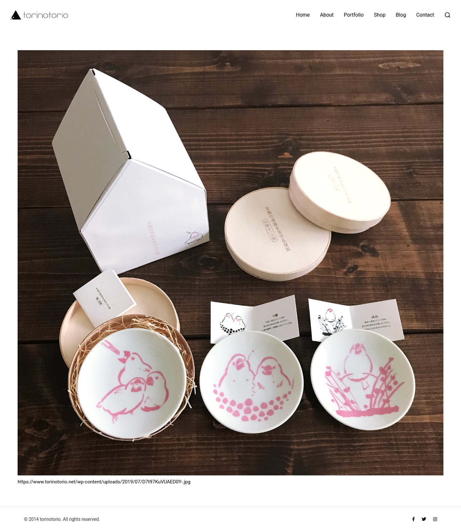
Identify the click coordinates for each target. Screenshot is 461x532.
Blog (401, 15)
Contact (425, 15)
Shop (379, 15)
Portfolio (354, 15)
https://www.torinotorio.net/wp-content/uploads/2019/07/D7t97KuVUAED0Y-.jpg (104, 482)
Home (303, 15)
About (327, 15)
